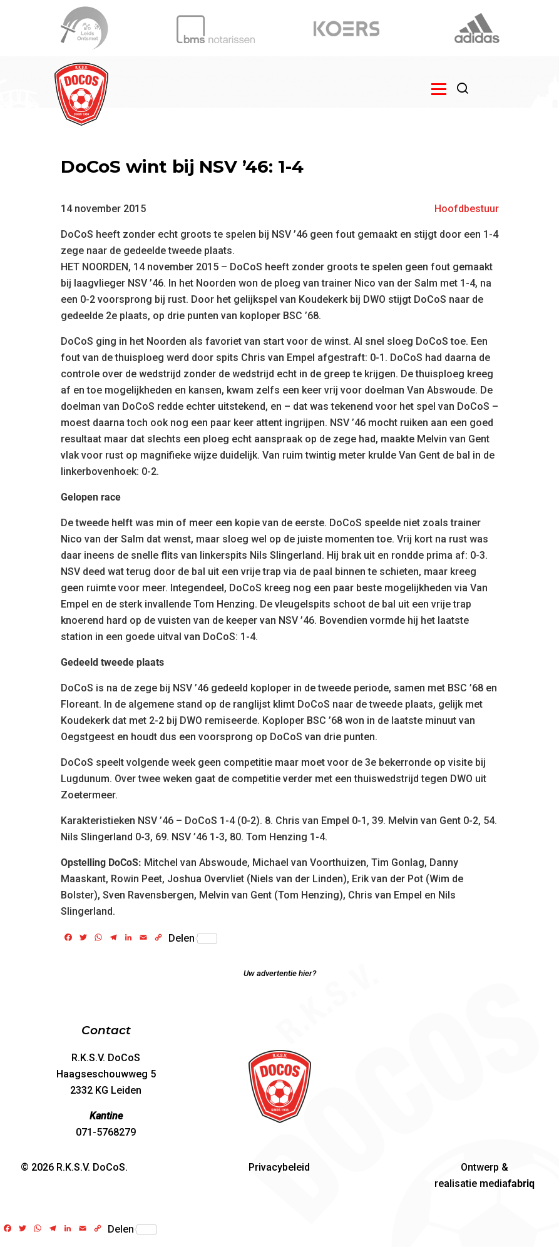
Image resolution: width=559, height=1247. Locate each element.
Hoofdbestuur (466, 209)
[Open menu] (438, 88)
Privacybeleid (279, 1167)
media (507, 1183)
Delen (192, 939)
